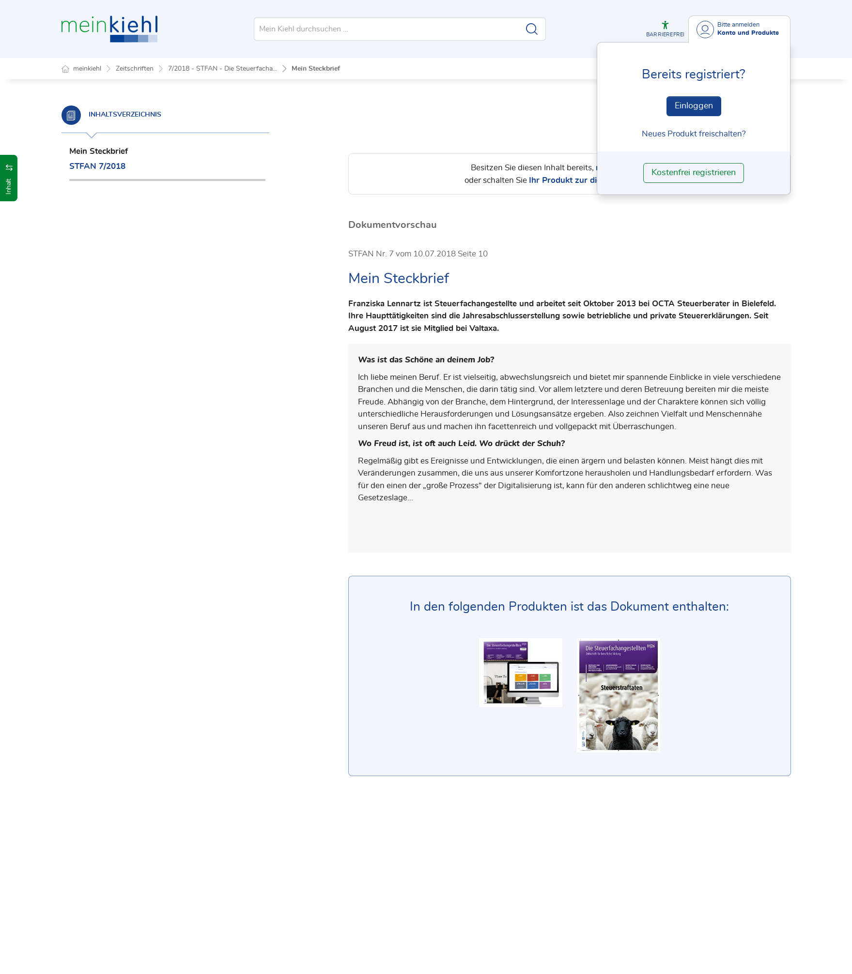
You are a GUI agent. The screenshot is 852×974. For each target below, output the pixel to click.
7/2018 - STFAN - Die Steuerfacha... (222, 68)
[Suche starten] (532, 29)
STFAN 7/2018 (97, 166)
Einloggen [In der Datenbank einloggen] (694, 106)
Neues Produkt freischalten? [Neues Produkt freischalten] (694, 134)
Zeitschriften (135, 68)
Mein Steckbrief (316, 68)
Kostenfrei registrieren (693, 172)
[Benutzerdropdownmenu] (739, 29)
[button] (665, 29)
